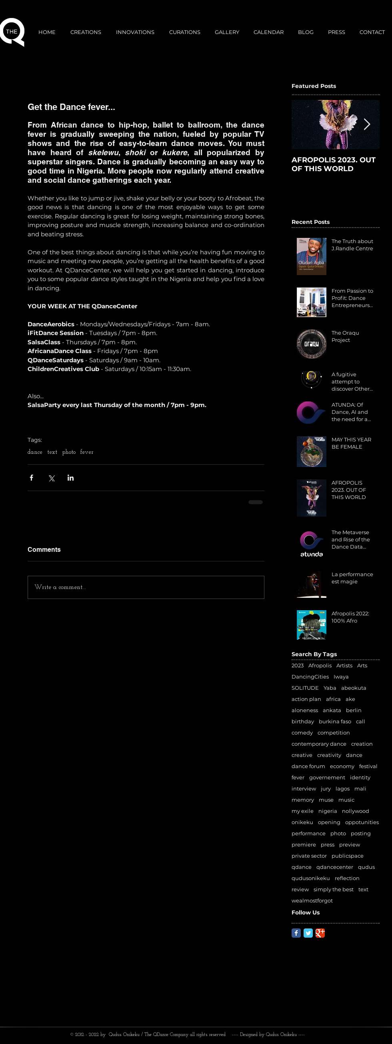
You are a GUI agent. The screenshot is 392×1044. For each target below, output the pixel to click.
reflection (347, 878)
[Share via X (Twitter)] (51, 477)
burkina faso (335, 721)
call (360, 721)
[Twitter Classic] (308, 933)
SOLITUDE (305, 688)
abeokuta (353, 688)
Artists (344, 665)
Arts (362, 665)
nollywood (355, 811)
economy (342, 766)
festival (368, 766)
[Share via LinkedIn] (70, 477)
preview (349, 844)
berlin (354, 710)
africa (333, 699)
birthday (303, 721)
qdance (302, 867)
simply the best (334, 889)
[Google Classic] (320, 933)
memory (303, 799)
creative (302, 755)
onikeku (302, 822)
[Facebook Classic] (296, 933)
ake (350, 699)
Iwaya (341, 676)
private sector (309, 855)
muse (326, 799)
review (300, 889)
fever (87, 452)
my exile (303, 811)
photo (69, 452)
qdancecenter (334, 867)
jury (326, 788)
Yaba (330, 688)
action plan (306, 699)
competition (334, 732)
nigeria (327, 811)
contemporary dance (319, 744)
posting (361, 833)
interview (304, 788)
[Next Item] (366, 124)
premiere (304, 844)
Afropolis (320, 665)
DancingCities (310, 676)
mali (360, 788)
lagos (343, 788)
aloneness (305, 710)
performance (309, 833)
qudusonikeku (311, 878)
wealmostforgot (312, 900)
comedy (302, 732)
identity (360, 777)
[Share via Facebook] (31, 477)
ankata (332, 710)
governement (327, 777)
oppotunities (362, 822)
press (327, 844)
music (346, 799)
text (52, 452)
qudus (366, 867)
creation (362, 744)
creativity (329, 755)
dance (35, 452)
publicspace (348, 855)
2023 (298, 665)
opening (329, 822)
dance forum (308, 766)
